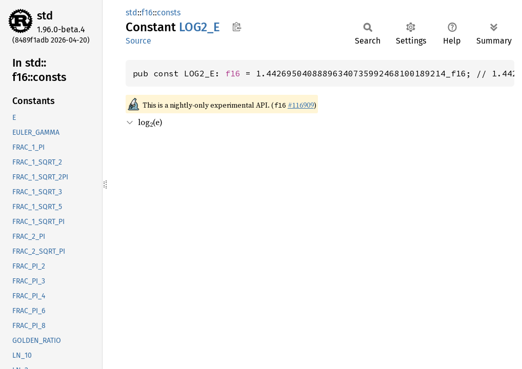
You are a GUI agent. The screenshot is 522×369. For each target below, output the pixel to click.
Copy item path (236, 26)
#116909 (301, 105)
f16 (147, 12)
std (45, 16)
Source (138, 41)
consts (168, 12)
